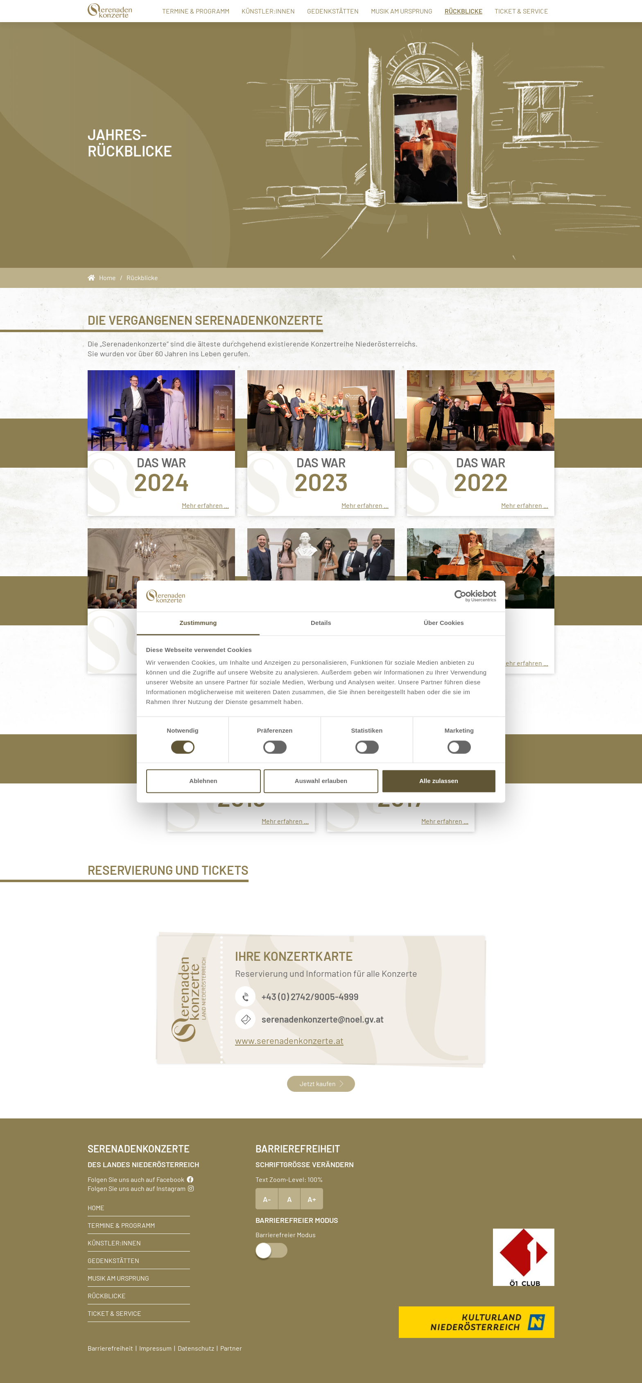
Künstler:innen (257, 11)
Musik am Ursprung (391, 11)
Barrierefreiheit (110, 1348)
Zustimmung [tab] (198, 623)
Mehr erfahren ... (205, 505)
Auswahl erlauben (321, 781)
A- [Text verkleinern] (267, 1199)
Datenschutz (196, 1348)
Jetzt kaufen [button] (321, 1083)
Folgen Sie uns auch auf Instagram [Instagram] (141, 1188)
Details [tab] (321, 623)
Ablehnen (203, 781)
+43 (270, 996)
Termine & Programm (185, 11)
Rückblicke (453, 10)
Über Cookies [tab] (444, 623)
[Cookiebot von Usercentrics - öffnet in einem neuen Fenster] (460, 596)
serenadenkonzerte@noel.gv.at (323, 1019)
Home (96, 1207)
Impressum (155, 1348)
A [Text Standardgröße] (289, 1199)
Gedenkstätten (322, 11)
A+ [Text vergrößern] (311, 1199)
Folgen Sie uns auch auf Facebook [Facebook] (140, 1179)
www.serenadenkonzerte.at (289, 1040)
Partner (231, 1348)
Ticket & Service (511, 11)
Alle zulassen (438, 781)
